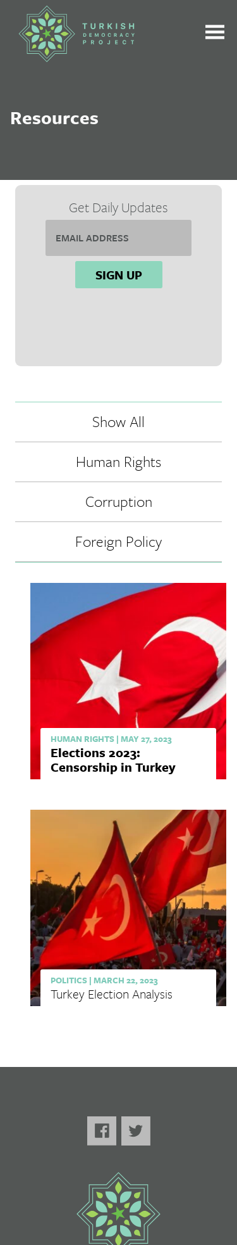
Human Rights (118, 461)
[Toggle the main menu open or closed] (214, 33)
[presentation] (119, 326)
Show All (118, 421)
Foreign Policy (118, 541)
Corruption (118, 501)
